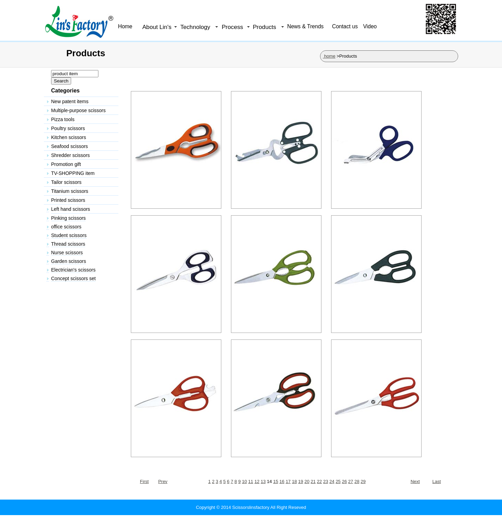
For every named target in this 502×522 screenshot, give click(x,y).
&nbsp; (83, 211)
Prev (162, 481)
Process (232, 26)
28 (356, 481)
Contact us (345, 26)
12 (256, 481)
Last (436, 481)
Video (370, 26)
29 (363, 481)
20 (307, 481)
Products (264, 26)
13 (263, 481)
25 (338, 481)
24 (331, 481)
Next (415, 481)
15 (275, 481)
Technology (195, 26)
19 (300, 481)
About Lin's (156, 26)
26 (344, 481)
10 (244, 481)
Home (125, 26)
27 (350, 481)
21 (313, 481)
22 (319, 481)
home (329, 56)
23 (325, 481)
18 (294, 481)
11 (250, 481)
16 (281, 481)
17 (288, 481)
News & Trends (305, 26)
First (144, 481)
